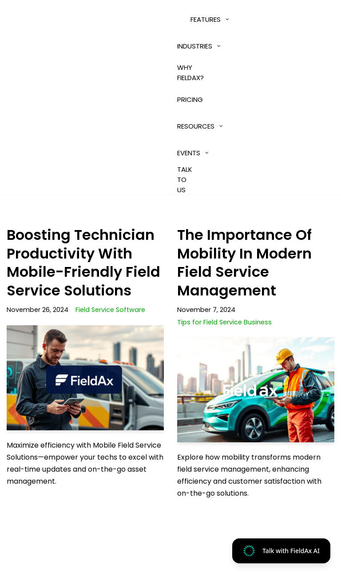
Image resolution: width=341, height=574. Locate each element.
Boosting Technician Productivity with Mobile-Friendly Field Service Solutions (83, 262)
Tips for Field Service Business (224, 322)
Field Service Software (110, 309)
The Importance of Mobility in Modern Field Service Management (244, 262)
